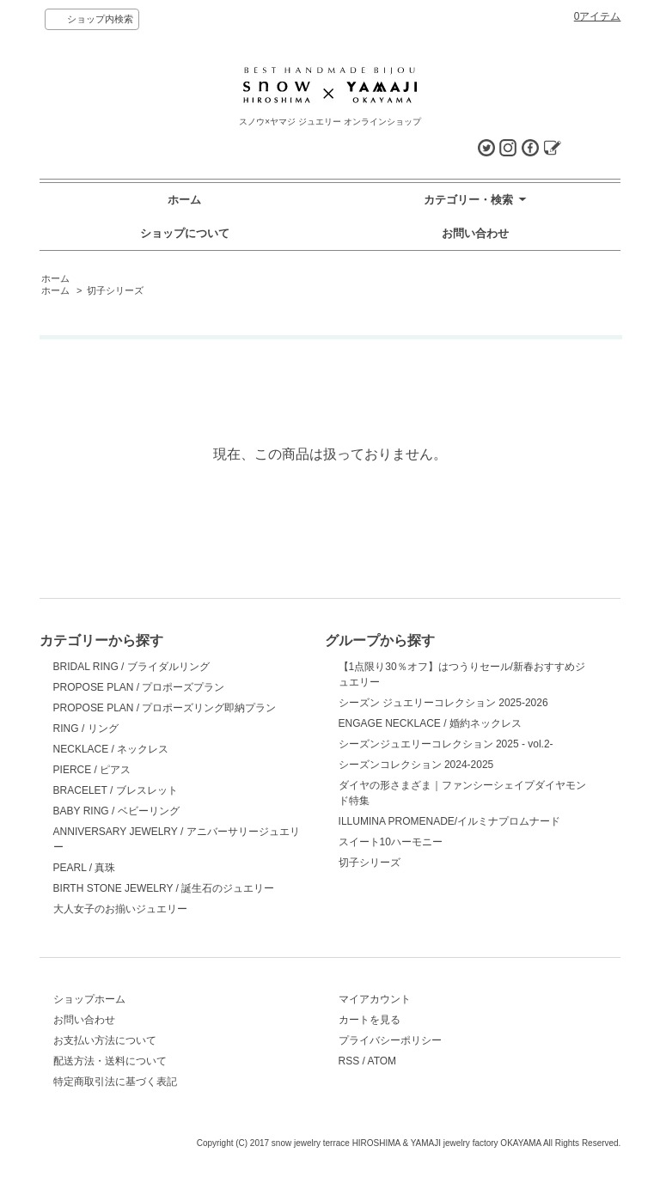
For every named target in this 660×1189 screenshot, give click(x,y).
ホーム (184, 199)
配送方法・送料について (110, 1061)
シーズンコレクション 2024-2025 (416, 765)
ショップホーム (89, 999)
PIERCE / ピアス (92, 770)
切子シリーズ (115, 290)
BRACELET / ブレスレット (115, 790)
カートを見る (369, 1020)
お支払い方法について (104, 1040)
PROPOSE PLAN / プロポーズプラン (139, 687)
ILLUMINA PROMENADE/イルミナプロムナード (450, 821)
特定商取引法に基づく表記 (115, 1082)
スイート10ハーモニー (391, 842)
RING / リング (86, 729)
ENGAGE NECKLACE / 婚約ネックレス (430, 723)
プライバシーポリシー (390, 1040)
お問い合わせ (475, 233)
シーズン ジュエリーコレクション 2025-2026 (443, 703)
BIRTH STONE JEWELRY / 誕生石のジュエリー (164, 888)
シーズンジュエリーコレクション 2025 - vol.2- (446, 744)
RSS (349, 1061)
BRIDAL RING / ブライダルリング (131, 667)
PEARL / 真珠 (84, 868)
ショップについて (184, 233)
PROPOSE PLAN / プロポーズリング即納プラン (165, 708)
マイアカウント (375, 999)
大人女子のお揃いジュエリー (120, 909)
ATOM (382, 1061)
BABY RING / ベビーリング (116, 811)
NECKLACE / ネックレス (111, 749)
